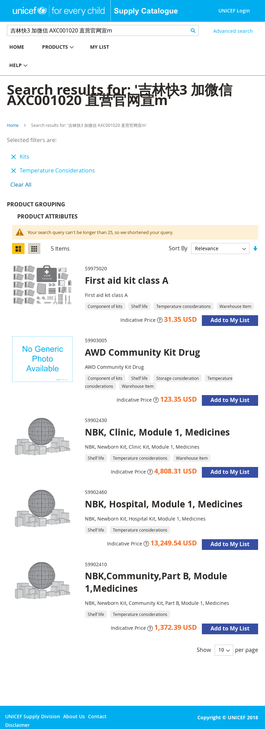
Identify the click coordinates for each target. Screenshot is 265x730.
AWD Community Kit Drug (142, 354)
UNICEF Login (234, 10)
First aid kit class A (126, 282)
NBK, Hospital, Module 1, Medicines (164, 505)
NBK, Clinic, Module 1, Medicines (157, 434)
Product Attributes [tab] (47, 218)
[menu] (66, 57)
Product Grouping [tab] (46, 206)
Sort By (178, 250)
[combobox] (103, 30)
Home (13, 125)
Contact (97, 716)
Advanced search (233, 31)
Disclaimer (17, 725)
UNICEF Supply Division (32, 716)
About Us (74, 716)
